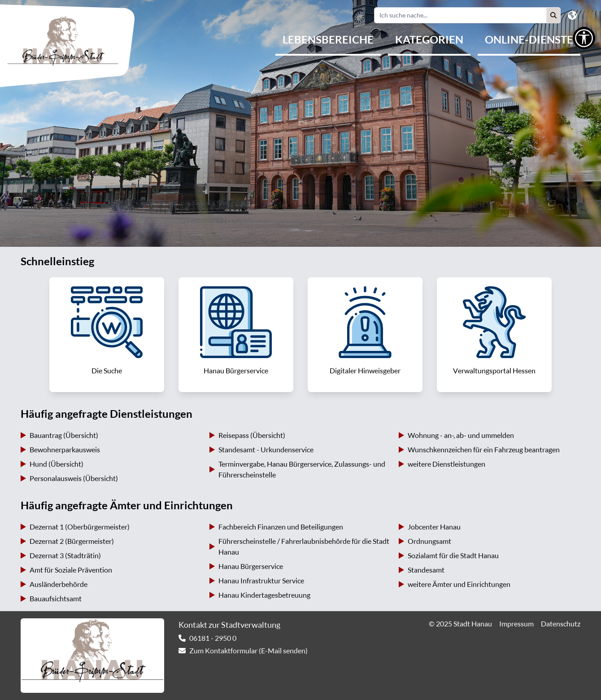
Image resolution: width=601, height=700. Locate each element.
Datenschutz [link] (560, 623)
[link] (106, 334)
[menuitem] (328, 40)
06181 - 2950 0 (212, 638)
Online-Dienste (529, 39)
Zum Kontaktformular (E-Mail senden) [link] (248, 650)
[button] (553, 15)
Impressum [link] (516, 623)
